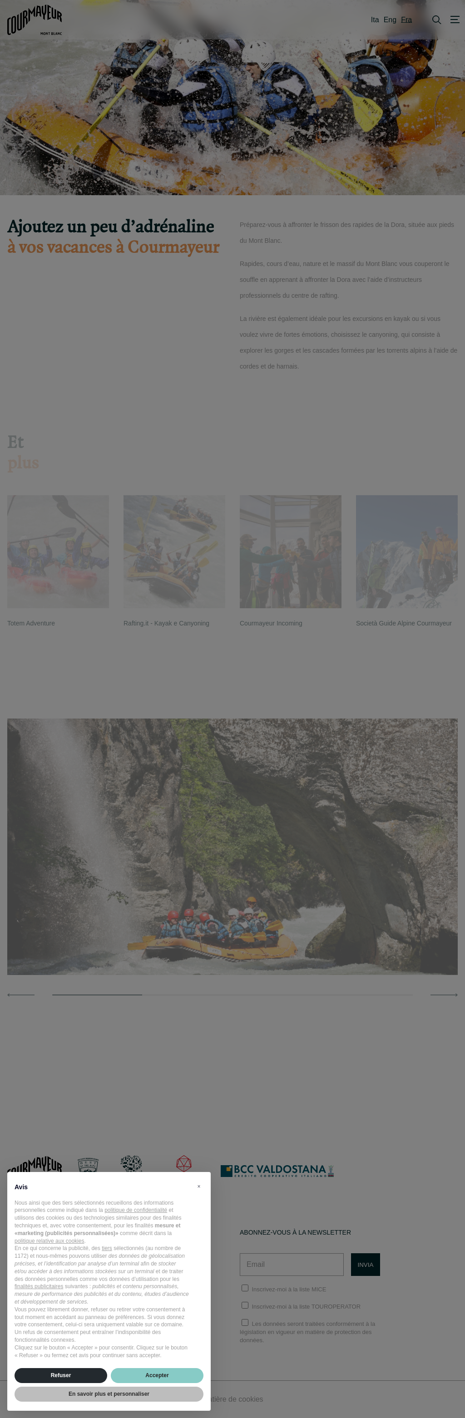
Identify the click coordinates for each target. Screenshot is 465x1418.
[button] (199, 1186)
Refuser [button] (61, 1375)
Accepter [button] (156, 1375)
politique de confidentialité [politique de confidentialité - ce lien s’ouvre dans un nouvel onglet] (135, 1210)
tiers (107, 1248)
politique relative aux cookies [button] (49, 1241)
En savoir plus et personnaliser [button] (109, 1394)
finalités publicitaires (39, 1286)
